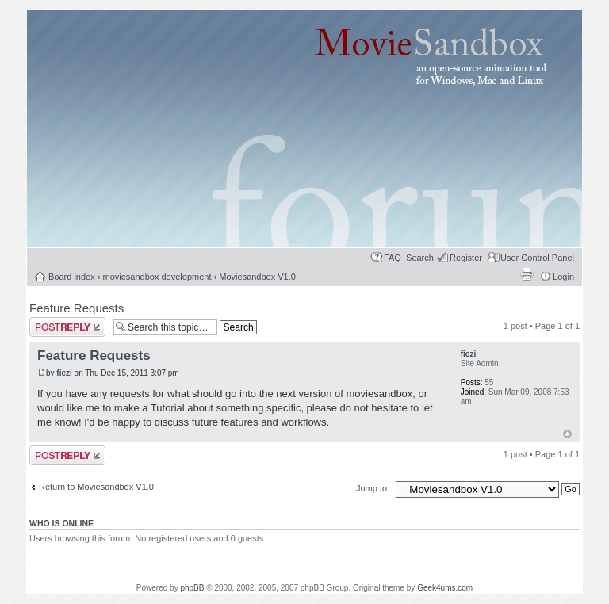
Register (466, 257)
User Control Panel (537, 257)
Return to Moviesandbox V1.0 (96, 486)
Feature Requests (76, 308)
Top (567, 434)
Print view (526, 274)
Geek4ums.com (445, 587)
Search (420, 257)
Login (563, 276)
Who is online (61, 523)
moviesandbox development (157, 276)
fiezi (63, 373)
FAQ (392, 257)
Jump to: (374, 488)
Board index (71, 276)
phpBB (192, 587)
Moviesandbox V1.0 (257, 276)
